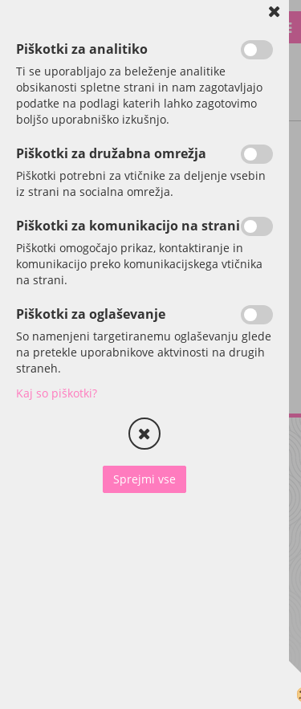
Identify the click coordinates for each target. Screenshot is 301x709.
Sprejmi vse (144, 479)
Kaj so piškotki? (56, 393)
